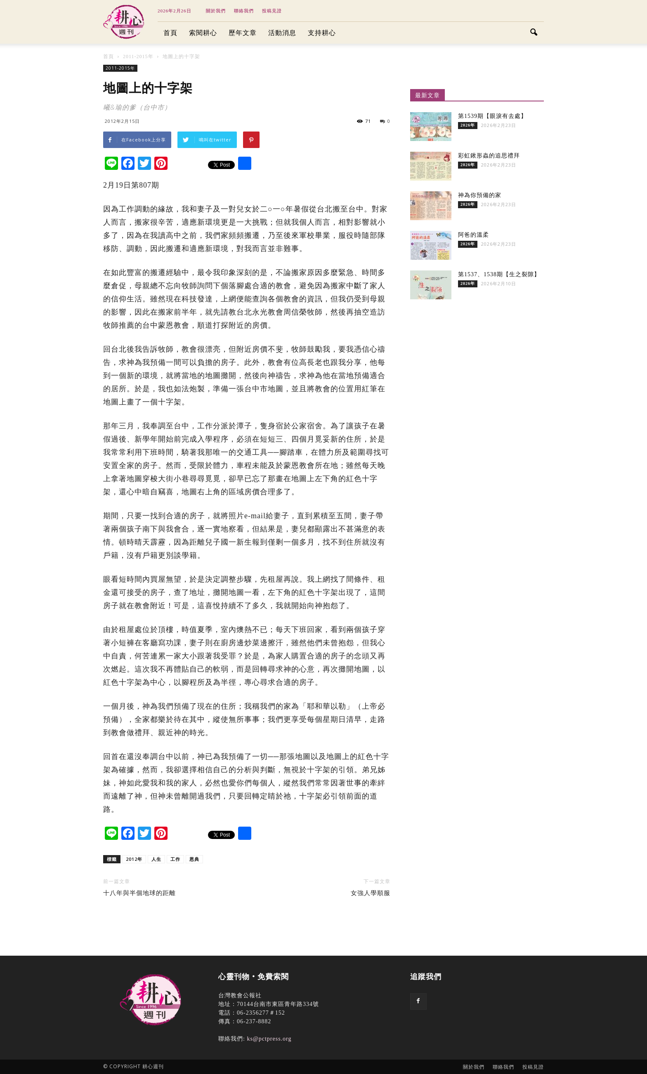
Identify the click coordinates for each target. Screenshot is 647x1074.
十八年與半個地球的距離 (139, 893)
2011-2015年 (120, 68)
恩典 (194, 859)
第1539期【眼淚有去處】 (492, 116)
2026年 (467, 125)
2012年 (134, 859)
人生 (156, 859)
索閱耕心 (203, 32)
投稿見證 (272, 10)
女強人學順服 (370, 893)
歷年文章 (243, 32)
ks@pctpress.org (269, 1039)
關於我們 (216, 10)
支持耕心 (322, 32)
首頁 (170, 32)
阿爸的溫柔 (473, 235)
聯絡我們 (244, 10)
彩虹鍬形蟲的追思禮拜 (489, 156)
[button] (534, 33)
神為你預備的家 (479, 195)
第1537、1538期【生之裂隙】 (499, 274)
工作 (175, 859)
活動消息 (282, 32)
